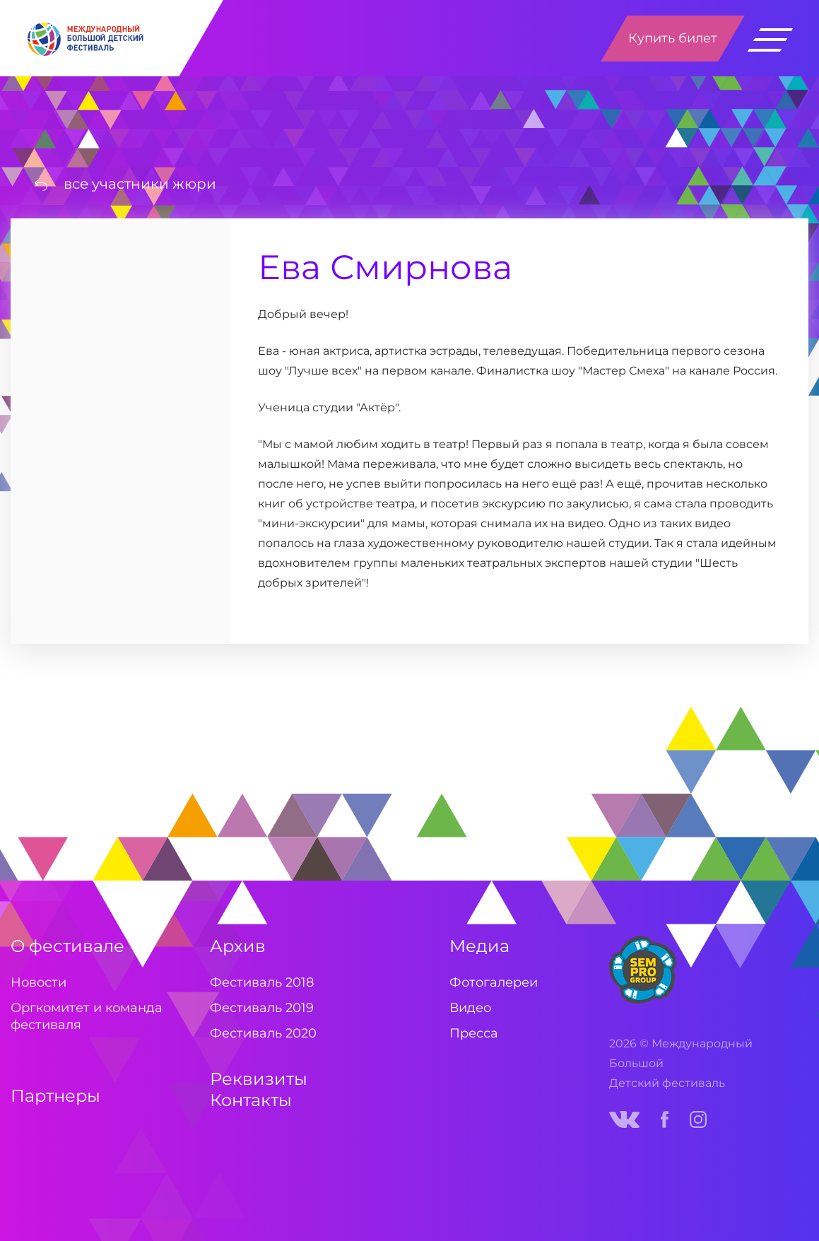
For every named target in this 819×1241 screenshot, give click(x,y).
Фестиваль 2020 (263, 1033)
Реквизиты (258, 1079)
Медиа (479, 946)
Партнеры (55, 1096)
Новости (38, 982)
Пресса (473, 1033)
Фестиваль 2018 (262, 982)
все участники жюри (140, 183)
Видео (470, 1008)
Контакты (251, 1100)
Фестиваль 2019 (262, 1008)
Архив (238, 946)
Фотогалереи (493, 982)
